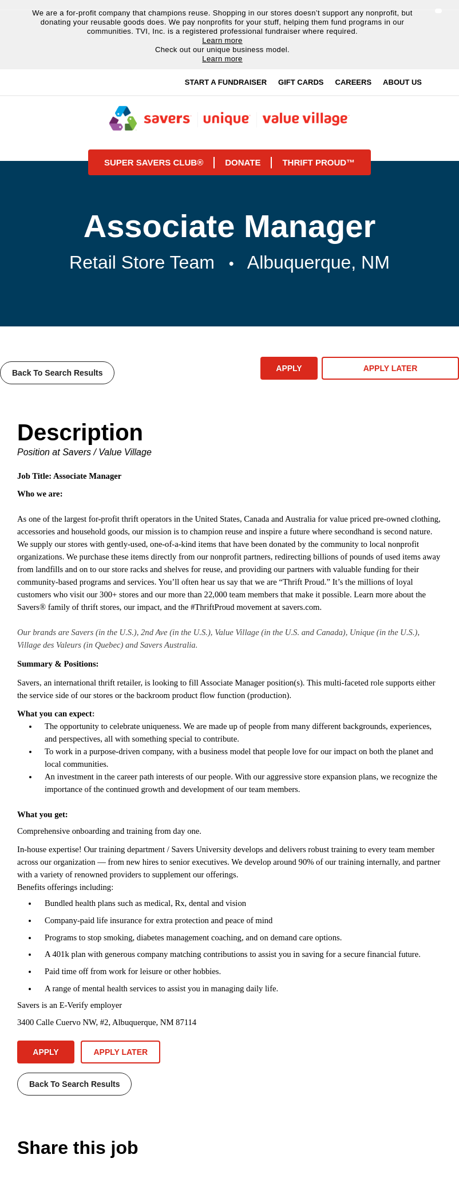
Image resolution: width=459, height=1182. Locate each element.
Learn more (222, 40)
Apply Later (390, 368)
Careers (353, 82)
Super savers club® (153, 162)
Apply (289, 368)
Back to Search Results (57, 372)
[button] (438, 11)
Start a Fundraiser (226, 82)
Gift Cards (300, 82)
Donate (242, 162)
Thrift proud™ (318, 162)
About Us (402, 82)
